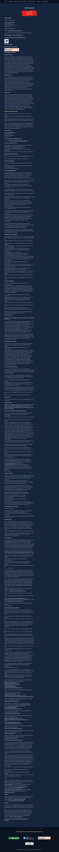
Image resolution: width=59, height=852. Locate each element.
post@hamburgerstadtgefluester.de (15, 30)
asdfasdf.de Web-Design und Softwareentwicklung (14, 37)
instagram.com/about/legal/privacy (11, 701)
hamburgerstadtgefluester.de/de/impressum (18, 140)
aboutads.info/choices (11, 463)
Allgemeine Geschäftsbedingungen (37, 849)
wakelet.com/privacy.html (9, 733)
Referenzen (45, 1)
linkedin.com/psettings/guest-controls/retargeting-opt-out (16, 719)
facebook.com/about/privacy (10, 682)
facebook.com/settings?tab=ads (10, 683)
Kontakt (38, 1)
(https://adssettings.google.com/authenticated (13, 601)
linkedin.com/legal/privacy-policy (11, 718)
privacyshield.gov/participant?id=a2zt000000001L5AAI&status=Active (19, 552)
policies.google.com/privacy (10, 693)
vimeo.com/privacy (8, 784)
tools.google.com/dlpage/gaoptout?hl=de (17, 590)
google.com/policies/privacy (19, 799)
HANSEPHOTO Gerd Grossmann (10, 46)
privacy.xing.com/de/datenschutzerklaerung (13, 728)
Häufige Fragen (23, 1)
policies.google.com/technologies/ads (15, 598)
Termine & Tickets (13, 1)
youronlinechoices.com (9, 464)
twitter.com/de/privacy (25, 704)
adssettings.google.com (9, 792)
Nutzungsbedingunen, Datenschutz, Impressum (24, 849)
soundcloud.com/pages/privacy (10, 737)
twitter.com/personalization (13, 706)
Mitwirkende (31, 1)
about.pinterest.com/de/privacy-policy (12, 713)
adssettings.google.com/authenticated (12, 695)
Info (6, 1)
